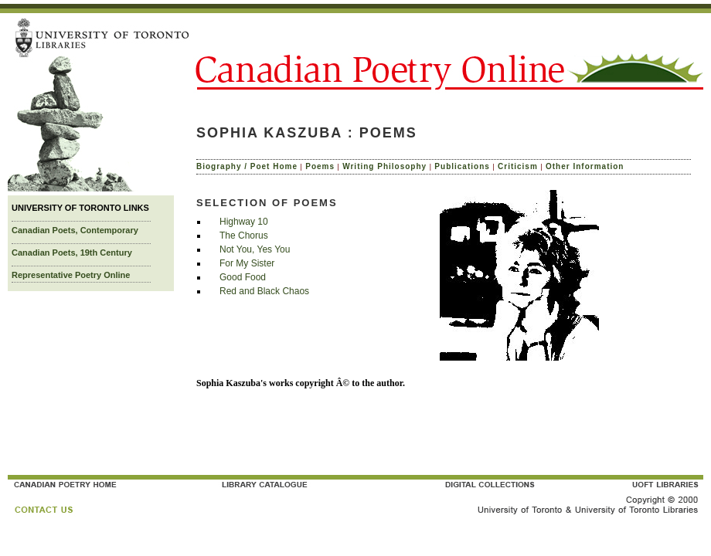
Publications (461, 166)
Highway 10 (243, 221)
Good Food (242, 277)
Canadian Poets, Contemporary (75, 230)
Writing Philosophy (384, 166)
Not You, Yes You (254, 249)
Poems (320, 166)
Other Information (585, 166)
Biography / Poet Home (247, 166)
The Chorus (243, 235)
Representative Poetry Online (71, 275)
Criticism (518, 166)
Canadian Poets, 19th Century (72, 252)
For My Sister (246, 263)
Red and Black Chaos (264, 291)
